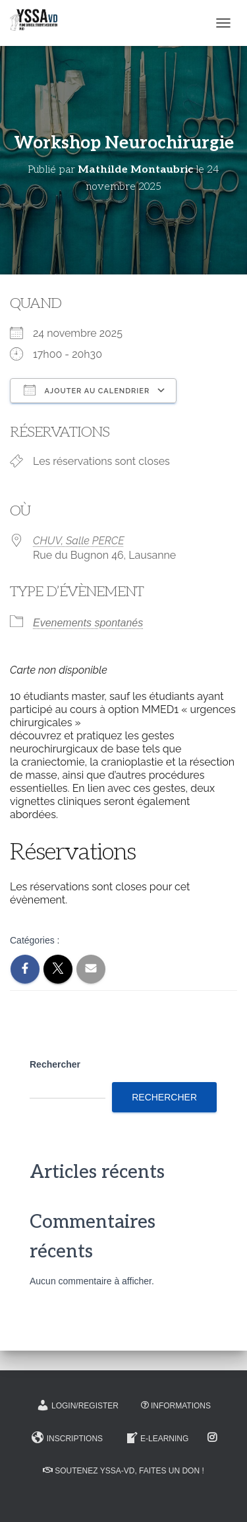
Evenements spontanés (88, 622)
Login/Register (77, 1405)
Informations (176, 1405)
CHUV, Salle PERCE (78, 540)
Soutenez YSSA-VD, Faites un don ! (123, 1470)
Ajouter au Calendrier (87, 390)
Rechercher (55, 1064)
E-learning (156, 1438)
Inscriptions (67, 1438)
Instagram (213, 1438)
